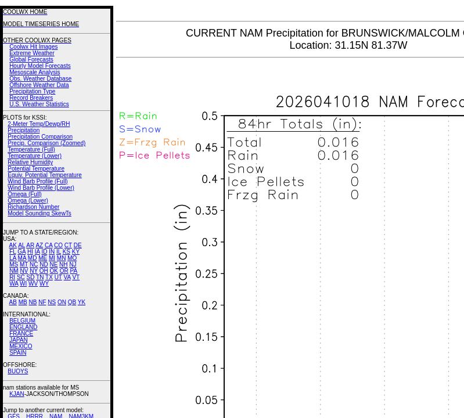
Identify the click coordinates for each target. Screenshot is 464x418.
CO (58, 245)
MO (72, 258)
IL (58, 251)
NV (24, 271)
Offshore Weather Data (39, 85)
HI (30, 251)
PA (73, 271)
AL (21, 245)
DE (78, 245)
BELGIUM (22, 321)
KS (66, 251)
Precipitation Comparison (40, 137)
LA (12, 258)
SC (21, 277)
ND (43, 264)
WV (33, 283)
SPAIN (17, 352)
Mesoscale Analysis (34, 72)
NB (32, 302)
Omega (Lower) (28, 200)
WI (23, 283)
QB (72, 302)
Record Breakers (31, 98)
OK (53, 271)
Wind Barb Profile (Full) (37, 181)
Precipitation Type (32, 91)
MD (32, 258)
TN (40, 277)
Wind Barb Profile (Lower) (41, 188)
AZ (39, 245)
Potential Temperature (36, 168)
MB (23, 302)
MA (22, 258)
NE (53, 264)
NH (63, 264)
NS (52, 302)
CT (68, 245)
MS (13, 264)
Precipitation (23, 130)
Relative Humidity (30, 162)
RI (12, 277)
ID (44, 251)
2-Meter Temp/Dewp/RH (39, 124)
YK (81, 302)
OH (43, 271)
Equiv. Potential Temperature (44, 175)
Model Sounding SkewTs (39, 213)
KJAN (16, 394)
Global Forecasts (31, 59)
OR (64, 271)
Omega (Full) (24, 194)
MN (61, 258)
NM (14, 271)
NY (34, 271)
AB (13, 302)
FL (12, 251)
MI (52, 258)
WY (44, 283)
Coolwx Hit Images (33, 47)
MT (24, 264)
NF (42, 302)
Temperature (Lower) (35, 156)
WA (13, 283)
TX (49, 277)
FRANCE (21, 333)
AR (30, 245)
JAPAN (18, 340)
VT (76, 277)
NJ (72, 264)
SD (31, 277)
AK (13, 245)
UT (58, 277)
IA (37, 251)
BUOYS (18, 371)
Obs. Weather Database (40, 78)
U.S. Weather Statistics (39, 104)
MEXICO (20, 346)
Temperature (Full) (31, 149)
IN (52, 251)
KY (76, 251)
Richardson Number (33, 207)
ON (61, 302)
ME (42, 258)
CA (48, 245)
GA (21, 251)
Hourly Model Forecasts (40, 66)
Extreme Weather (32, 53)
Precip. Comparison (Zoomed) (46, 143)
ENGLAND (23, 327)
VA (67, 277)
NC (34, 264)
